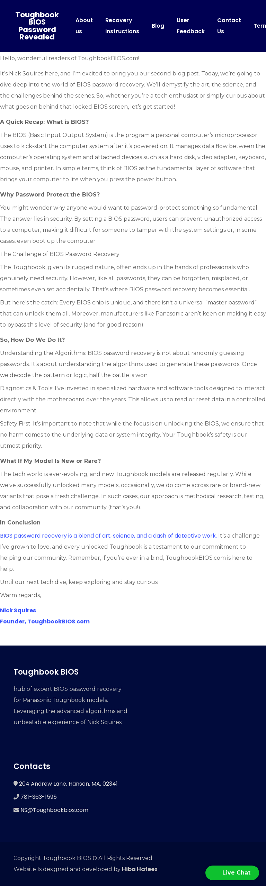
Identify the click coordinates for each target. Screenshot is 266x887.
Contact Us (229, 26)
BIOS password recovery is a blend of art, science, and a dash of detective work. (108, 536)
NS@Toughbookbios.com (54, 811)
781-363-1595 (38, 798)
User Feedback (191, 26)
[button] (232, 873)
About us (84, 26)
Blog (158, 26)
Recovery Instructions (122, 26)
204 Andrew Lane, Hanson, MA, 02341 (68, 785)
